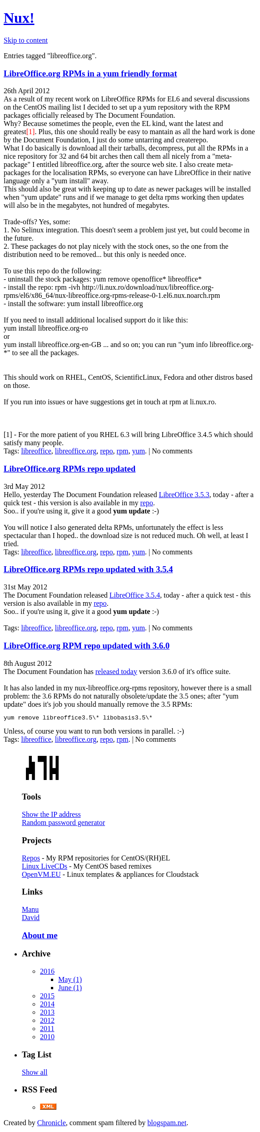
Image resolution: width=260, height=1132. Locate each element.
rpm (123, 451)
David (31, 919)
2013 (47, 1013)
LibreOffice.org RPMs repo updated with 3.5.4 (88, 569)
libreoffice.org (75, 451)
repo (106, 451)
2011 (47, 1030)
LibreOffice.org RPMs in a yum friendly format (90, 73)
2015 (47, 997)
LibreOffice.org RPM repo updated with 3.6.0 (87, 645)
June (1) (70, 989)
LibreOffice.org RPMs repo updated (69, 468)
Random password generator (63, 824)
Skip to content (26, 40)
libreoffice (36, 451)
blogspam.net (166, 1124)
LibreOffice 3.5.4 (135, 595)
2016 (47, 972)
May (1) (70, 981)
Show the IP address (51, 816)
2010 (47, 1038)
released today (116, 671)
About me (39, 936)
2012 (47, 1022)
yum (138, 451)
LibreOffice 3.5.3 (184, 494)
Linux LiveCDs (44, 867)
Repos (31, 859)
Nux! (19, 18)
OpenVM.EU (41, 876)
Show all (34, 1073)
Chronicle (51, 1124)
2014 (47, 1005)
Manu (30, 911)
